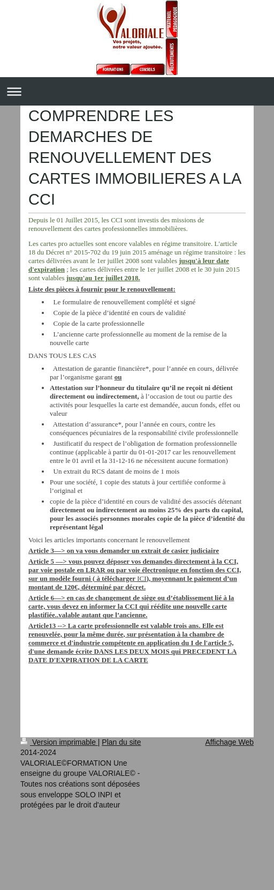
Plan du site (121, 742)
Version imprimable (59, 742)
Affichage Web (229, 742)
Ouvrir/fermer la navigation (137, 91)
